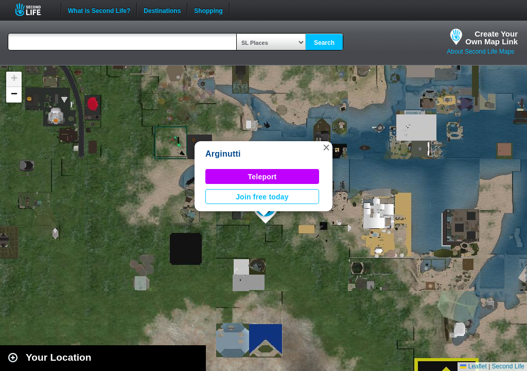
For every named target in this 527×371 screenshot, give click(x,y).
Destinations (162, 9)
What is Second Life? (99, 9)
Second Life (33, 9)
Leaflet (473, 366)
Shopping (208, 9)
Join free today (262, 197)
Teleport (262, 177)
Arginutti (223, 153)
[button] (326, 147)
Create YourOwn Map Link (491, 37)
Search (324, 42)
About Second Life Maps (480, 51)
